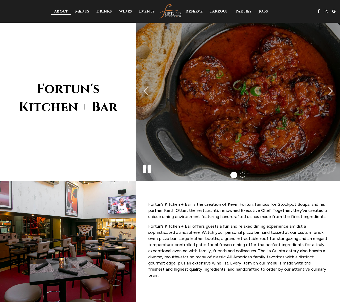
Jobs (263, 11)
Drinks (104, 11)
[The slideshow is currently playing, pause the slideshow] (146, 168)
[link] (170, 11)
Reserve (194, 11)
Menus (82, 11)
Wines (125, 11)
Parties (243, 11)
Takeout (219, 11)
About (61, 11)
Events (147, 11)
